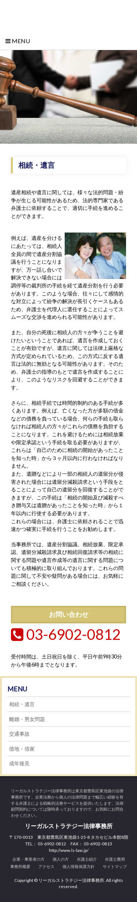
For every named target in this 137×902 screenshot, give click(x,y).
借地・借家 (22, 749)
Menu (17, 40)
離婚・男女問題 (27, 719)
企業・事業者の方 (28, 859)
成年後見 (19, 763)
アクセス (46, 866)
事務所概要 (20, 866)
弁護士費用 (115, 859)
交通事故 (19, 734)
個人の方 (61, 859)
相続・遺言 (22, 704)
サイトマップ (115, 866)
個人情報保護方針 (78, 866)
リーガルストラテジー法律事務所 (68, 14)
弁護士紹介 (87, 859)
